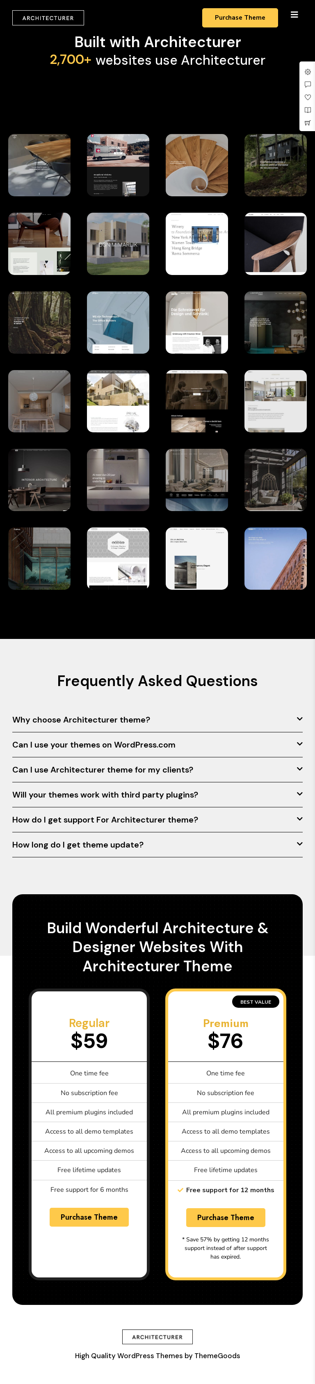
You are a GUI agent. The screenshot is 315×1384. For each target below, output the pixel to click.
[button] (157, 719)
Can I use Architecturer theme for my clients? (102, 769)
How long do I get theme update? (78, 844)
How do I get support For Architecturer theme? (105, 819)
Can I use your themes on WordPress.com (94, 744)
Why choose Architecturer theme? (81, 719)
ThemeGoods (217, 1355)
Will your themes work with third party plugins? (105, 794)
